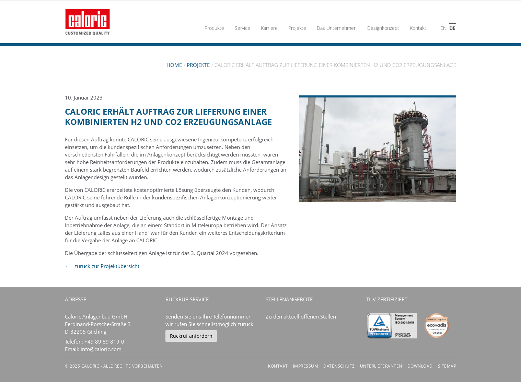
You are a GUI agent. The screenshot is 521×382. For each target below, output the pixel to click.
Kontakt (278, 366)
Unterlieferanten (381, 366)
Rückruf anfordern (191, 336)
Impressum (306, 366)
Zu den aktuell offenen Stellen (301, 316)
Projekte (198, 64)
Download (420, 366)
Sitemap (447, 366)
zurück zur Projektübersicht (106, 266)
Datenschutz (339, 366)
